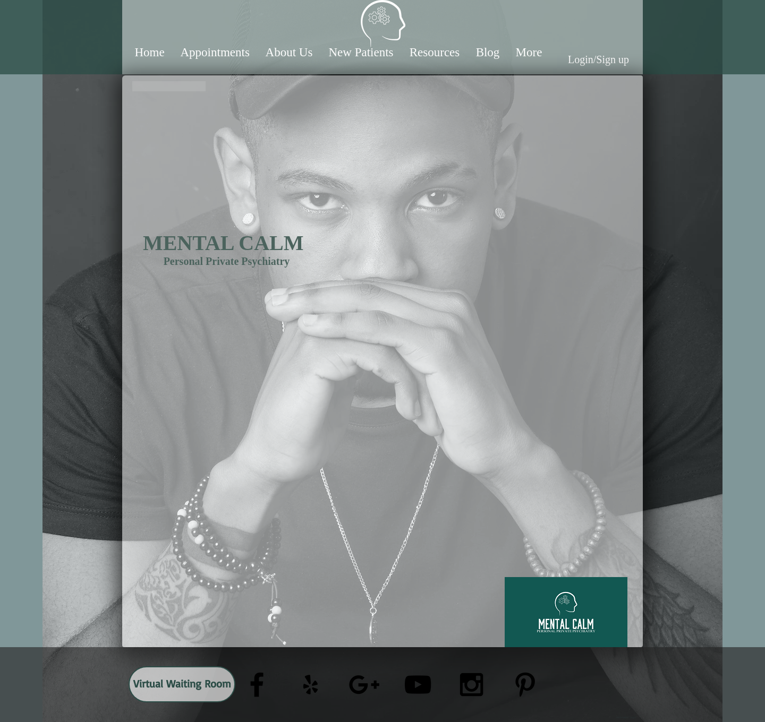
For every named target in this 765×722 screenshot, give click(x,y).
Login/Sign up (598, 59)
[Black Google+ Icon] (364, 684)
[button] (215, 52)
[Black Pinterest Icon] (525, 684)
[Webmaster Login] (626, 717)
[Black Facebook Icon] (257, 684)
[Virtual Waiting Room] (182, 684)
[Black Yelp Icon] (310, 684)
